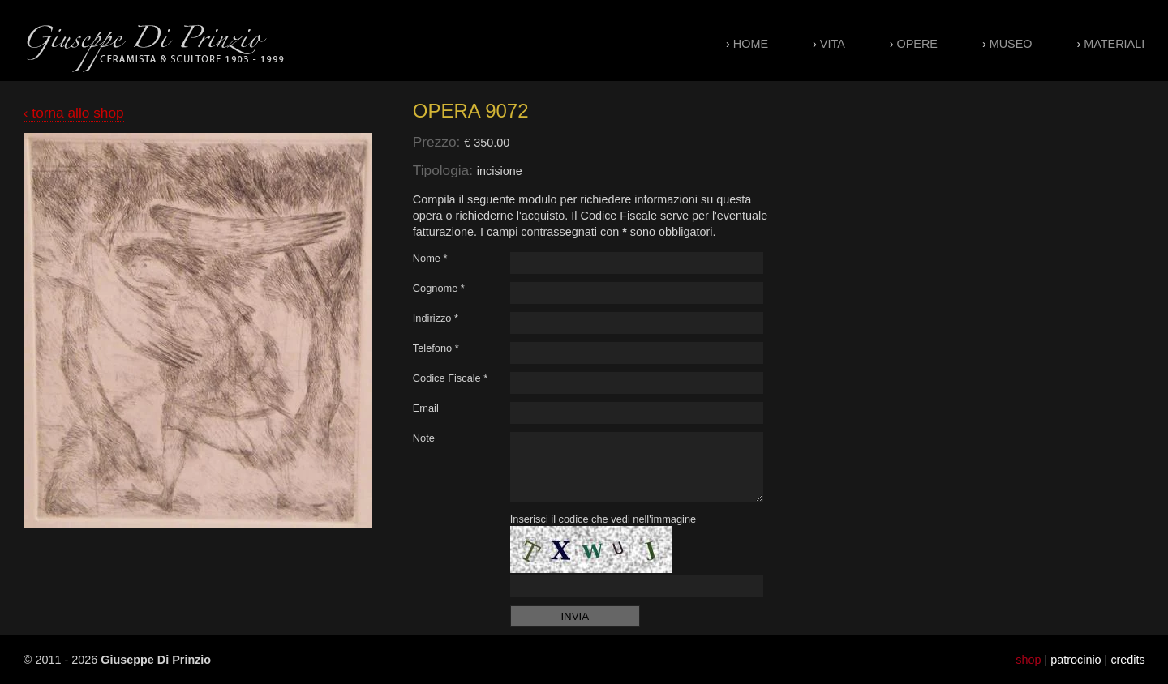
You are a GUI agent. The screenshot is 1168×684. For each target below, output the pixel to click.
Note (424, 438)
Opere (917, 43)
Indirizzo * (435, 318)
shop (1028, 659)
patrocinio (1075, 659)
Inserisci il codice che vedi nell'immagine (603, 519)
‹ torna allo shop (74, 113)
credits (1127, 659)
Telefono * (436, 348)
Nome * (430, 258)
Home (750, 43)
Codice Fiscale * (450, 378)
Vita (832, 43)
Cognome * (439, 288)
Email (426, 408)
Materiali (1114, 43)
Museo (1011, 43)
